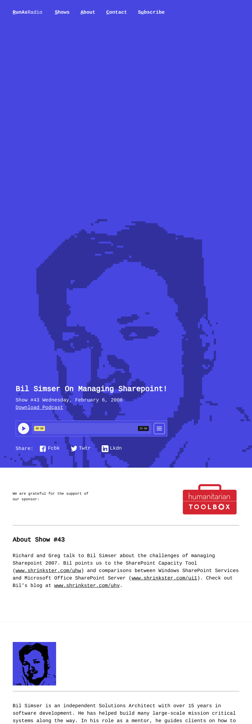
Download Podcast (39, 408)
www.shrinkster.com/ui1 (164, 578)
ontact (116, 12)
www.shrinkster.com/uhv (87, 586)
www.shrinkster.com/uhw (48, 571)
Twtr (85, 448)
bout (88, 12)
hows (62, 12)
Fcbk (54, 448)
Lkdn (116, 448)
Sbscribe (151, 12)
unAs (27, 13)
